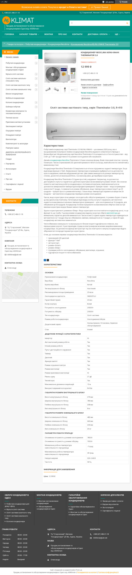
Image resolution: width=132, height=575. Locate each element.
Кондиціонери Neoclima (58, 44)
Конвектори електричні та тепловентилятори (16, 112)
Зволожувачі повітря (14, 126)
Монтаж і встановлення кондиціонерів (47, 502)
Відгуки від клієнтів (111, 504)
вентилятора (112, 213)
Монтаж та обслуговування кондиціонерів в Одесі (81, 513)
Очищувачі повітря (13, 135)
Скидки (9, 159)
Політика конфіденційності (108, 572)
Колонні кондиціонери (15, 102)
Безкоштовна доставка (90, 80)
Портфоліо (10, 164)
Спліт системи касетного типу (18, 513)
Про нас (62, 34)
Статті (8, 174)
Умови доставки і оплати (113, 501)
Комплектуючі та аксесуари (17, 144)
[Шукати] (127, 23)
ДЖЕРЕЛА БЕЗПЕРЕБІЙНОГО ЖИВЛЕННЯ (18, 153)
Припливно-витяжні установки (18, 122)
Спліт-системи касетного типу (18, 85)
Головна (9, 34)
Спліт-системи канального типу (18, 89)
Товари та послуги (15, 44)
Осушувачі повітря (13, 131)
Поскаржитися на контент (87, 572)
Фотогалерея (11, 169)
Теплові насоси (12, 118)
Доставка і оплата (98, 34)
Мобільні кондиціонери (15, 98)
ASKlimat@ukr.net (14, 255)
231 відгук (110, 2)
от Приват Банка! (99, 7)
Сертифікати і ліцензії (14, 184)
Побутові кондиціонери (35, 44)
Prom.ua (79, 570)
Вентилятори (11, 139)
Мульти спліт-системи (14, 74)
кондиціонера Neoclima (59, 160)
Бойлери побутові (13, 107)
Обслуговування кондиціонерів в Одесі (46, 508)
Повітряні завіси (12, 148)
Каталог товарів (28, 34)
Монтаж (48, 34)
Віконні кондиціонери (14, 94)
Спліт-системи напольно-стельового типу (16, 79)
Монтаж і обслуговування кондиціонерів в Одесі (16, 68)
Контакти (77, 34)
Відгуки (9, 189)
